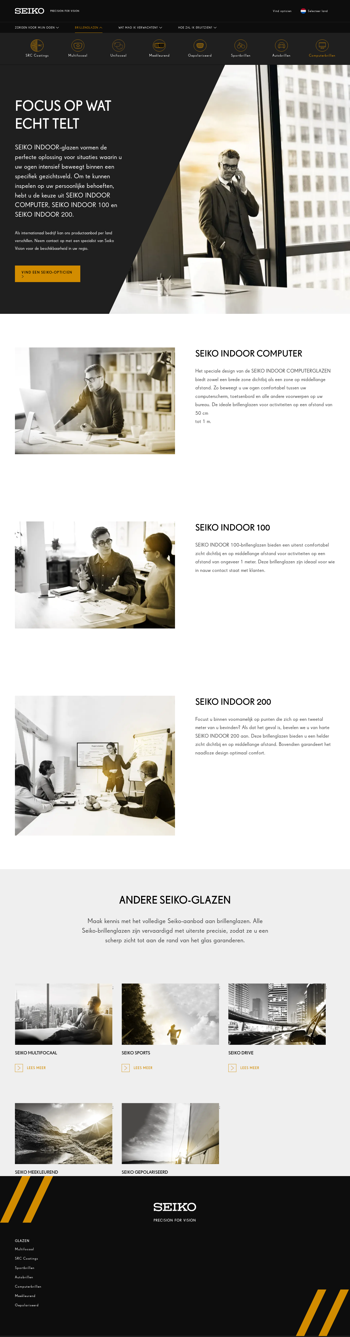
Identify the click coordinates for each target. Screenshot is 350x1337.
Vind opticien (282, 11)
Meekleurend (25, 1296)
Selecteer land (314, 11)
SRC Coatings (26, 1258)
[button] (37, 27)
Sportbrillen (24, 1268)
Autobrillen (24, 1277)
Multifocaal (24, 1249)
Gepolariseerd (27, 1305)
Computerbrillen (28, 1286)
